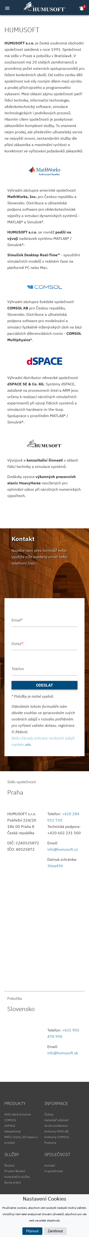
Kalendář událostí (56, 1120)
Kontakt (49, 1166)
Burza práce (12, 1183)
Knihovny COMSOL (56, 1137)
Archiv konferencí (56, 1126)
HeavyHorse (12, 1132)
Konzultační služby (17, 1177)
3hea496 (55, 865)
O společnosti (53, 1171)
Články (49, 1115)
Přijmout (32, 1231)
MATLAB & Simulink (17, 1115)
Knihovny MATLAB (56, 1132)
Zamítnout (55, 1231)
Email (17, 620)
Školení (9, 1166)
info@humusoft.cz (62, 849)
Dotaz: (18, 643)
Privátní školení (14, 1171)
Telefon (18, 668)
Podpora (50, 1143)
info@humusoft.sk (62, 1053)
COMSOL (10, 1120)
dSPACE (10, 1126)
